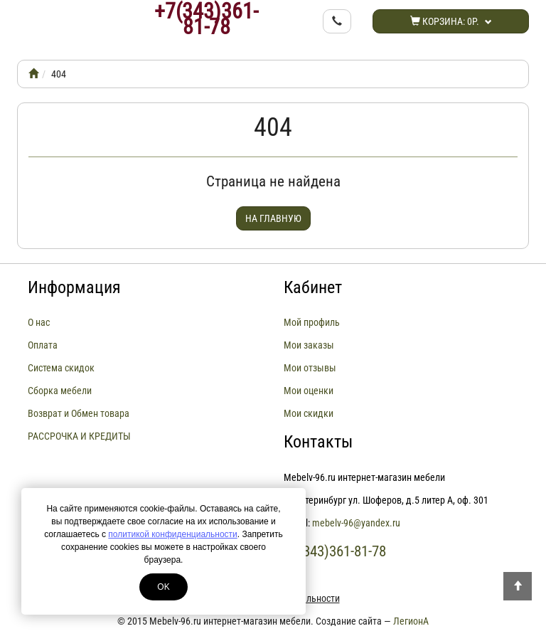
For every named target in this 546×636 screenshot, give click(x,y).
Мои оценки (308, 390)
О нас (39, 322)
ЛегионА (411, 621)
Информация (74, 287)
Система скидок (61, 367)
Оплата (43, 345)
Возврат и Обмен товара (78, 413)
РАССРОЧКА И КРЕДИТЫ (79, 436)
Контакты (318, 442)
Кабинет (313, 287)
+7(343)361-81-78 (206, 19)
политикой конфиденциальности (172, 534)
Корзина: (451, 21)
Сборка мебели (60, 390)
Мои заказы (309, 345)
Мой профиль (312, 322)
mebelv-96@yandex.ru (356, 523)
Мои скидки (308, 413)
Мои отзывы (310, 367)
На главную (273, 218)
